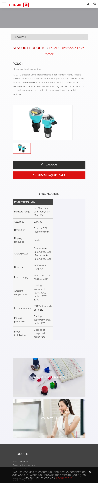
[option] (42, 122)
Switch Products (21, 461)
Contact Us (49, 418)
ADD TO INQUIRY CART (49, 175)
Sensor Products (29, 48)
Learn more (64, 478)
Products (49, 37)
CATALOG (49, 164)
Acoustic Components (24, 464)
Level (53, 48)
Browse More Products (49, 377)
